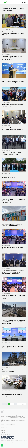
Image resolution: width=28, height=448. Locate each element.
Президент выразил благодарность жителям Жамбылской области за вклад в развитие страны (13, 58)
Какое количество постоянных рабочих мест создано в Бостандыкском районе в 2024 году (13, 394)
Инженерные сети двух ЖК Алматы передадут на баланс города (12, 153)
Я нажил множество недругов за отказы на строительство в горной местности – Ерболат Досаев (13, 346)
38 (18, 404)
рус (25, 2)
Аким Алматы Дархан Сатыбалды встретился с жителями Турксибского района (12, 129)
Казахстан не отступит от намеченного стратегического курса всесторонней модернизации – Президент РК (13, 272)
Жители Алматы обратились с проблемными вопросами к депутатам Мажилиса (13, 33)
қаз (22, 2)
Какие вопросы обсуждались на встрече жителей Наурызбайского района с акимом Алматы (13, 322)
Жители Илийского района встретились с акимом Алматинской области (13, 82)
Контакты (3, 430)
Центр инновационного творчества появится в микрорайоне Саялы (12, 224)
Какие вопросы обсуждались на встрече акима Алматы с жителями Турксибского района (13, 297)
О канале (3, 429)
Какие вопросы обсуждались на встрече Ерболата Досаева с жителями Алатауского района (13, 201)
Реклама (3, 432)
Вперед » (22, 404)
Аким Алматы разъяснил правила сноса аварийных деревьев (13, 370)
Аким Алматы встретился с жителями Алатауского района (12, 105)
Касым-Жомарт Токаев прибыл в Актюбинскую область (11, 176)
